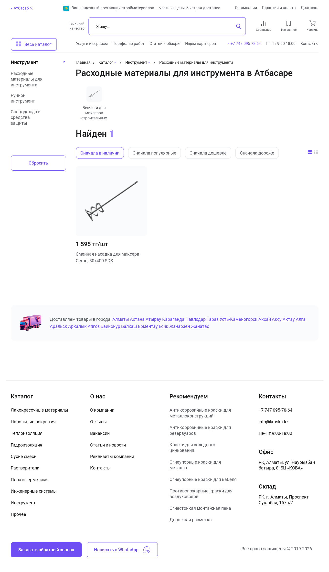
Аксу (277, 319)
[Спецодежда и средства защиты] (37, 117)
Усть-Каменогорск (238, 319)
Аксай (264, 319)
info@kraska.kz (273, 421)
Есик (163, 326)
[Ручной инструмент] (37, 98)
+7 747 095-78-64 (275, 410)
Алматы (120, 319)
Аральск (58, 326)
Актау (289, 319)
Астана (137, 319)
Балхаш (129, 326)
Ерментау (148, 326)
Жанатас (200, 326)
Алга (301, 319)
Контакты (309, 43)
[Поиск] (167, 26)
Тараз (213, 319)
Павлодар (195, 319)
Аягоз (94, 326)
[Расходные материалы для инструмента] (37, 79)
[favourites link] (289, 23)
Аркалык (77, 326)
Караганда (173, 319)
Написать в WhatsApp (122, 549)
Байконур (110, 326)
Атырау (153, 319)
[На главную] (38, 28)
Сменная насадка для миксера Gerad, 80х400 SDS (107, 257)
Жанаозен (179, 326)
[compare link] (263, 23)
